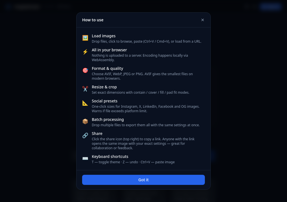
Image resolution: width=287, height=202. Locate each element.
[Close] (202, 20)
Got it (143, 179)
